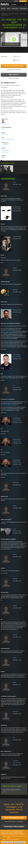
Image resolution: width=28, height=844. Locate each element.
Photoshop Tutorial (5, 152)
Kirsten (14, 657)
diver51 (14, 505)
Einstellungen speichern (20, 842)
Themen (3, 8)
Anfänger (3, 129)
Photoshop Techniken (5, 150)
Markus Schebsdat (17, 309)
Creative (15, 605)
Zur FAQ (4, 792)
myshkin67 (15, 578)
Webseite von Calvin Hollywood (7, 139)
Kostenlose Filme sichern (14, 827)
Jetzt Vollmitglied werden (14, 818)
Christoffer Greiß (17, 206)
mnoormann (15, 760)
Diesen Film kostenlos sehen (13, 66)
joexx (14, 385)
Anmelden (16, 1)
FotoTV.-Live (15, 8)
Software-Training (5, 134)
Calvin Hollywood (4, 123)
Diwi (14, 737)
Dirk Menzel (15, 482)
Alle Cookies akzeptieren (7, 842)
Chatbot (3, 839)
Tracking (4, 836)
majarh (14, 682)
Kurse (8, 8)
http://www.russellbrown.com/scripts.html (9, 404)
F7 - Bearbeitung (4, 144)
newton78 (15, 634)
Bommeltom (15, 711)
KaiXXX (14, 268)
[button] (14, 39)
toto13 (14, 182)
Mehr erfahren (13, 74)
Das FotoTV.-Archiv (13, 13)
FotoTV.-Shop (23, 8)
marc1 (14, 529)
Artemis (14, 554)
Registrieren (23, 1)
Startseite (4, 13)
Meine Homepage (17, 208)
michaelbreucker (17, 418)
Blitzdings (15, 289)
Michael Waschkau (17, 236)
